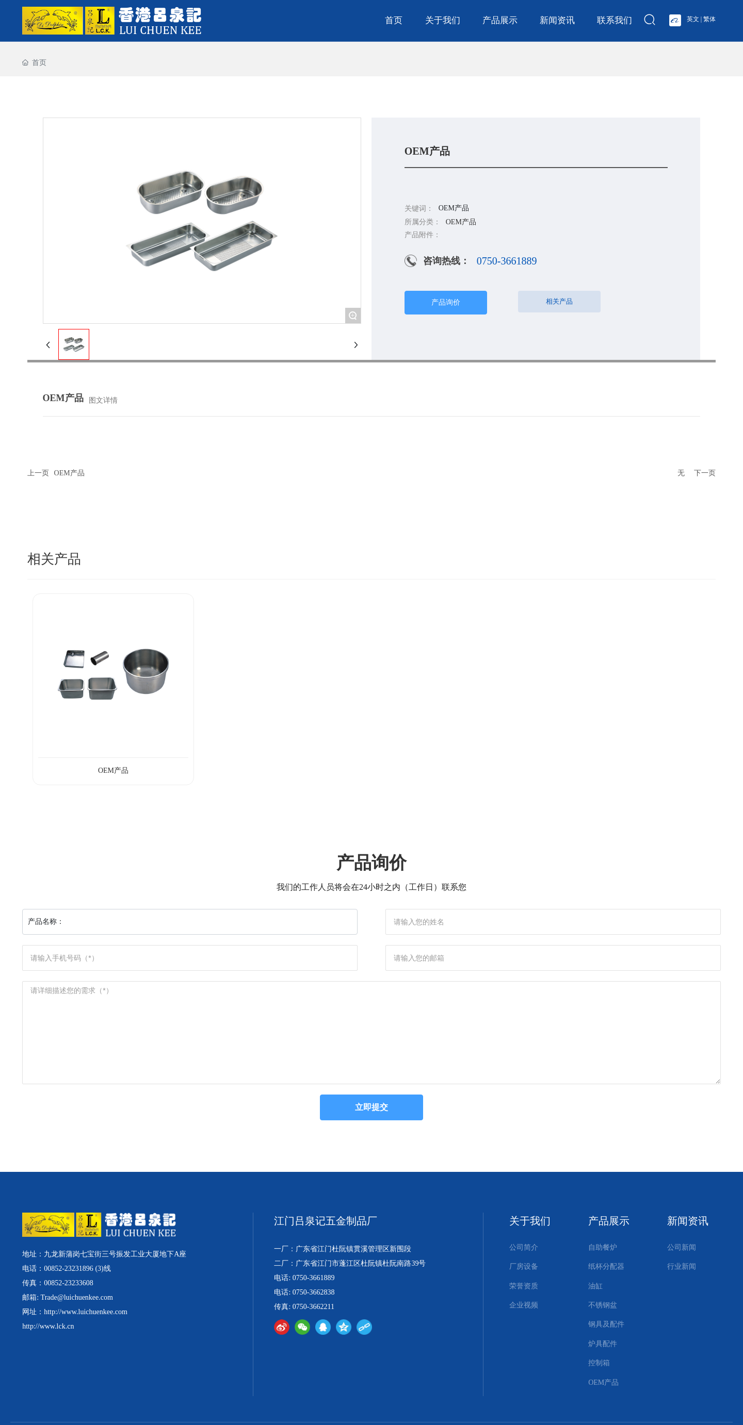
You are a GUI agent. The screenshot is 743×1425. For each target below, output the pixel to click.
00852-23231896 (68, 1268)
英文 (693, 19)
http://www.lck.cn (48, 1326)
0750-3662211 (313, 1307)
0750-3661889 (507, 261)
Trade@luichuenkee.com (77, 1297)
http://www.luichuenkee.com (85, 1312)
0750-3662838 (314, 1292)
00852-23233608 (68, 1283)
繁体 (709, 19)
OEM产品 (69, 473)
